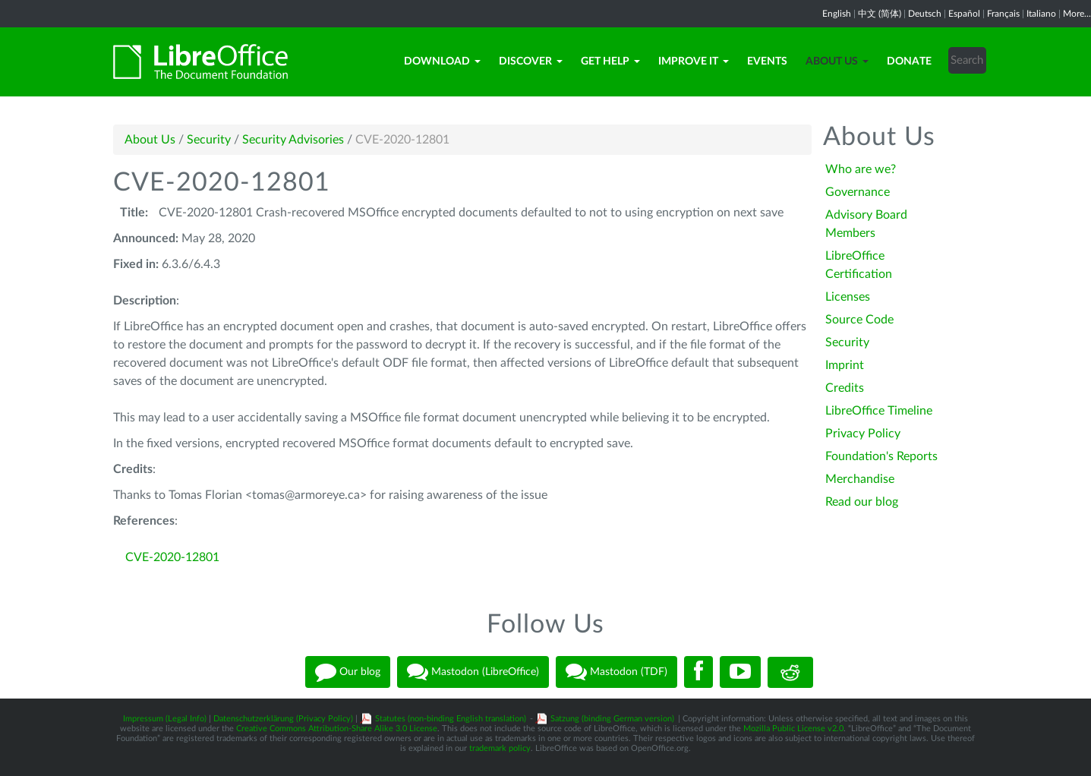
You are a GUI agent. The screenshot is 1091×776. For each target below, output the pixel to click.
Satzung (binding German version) (612, 718)
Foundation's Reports (881, 456)
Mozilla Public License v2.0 (793, 728)
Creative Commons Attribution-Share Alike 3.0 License (336, 728)
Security (209, 140)
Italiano (1041, 13)
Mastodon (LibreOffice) (473, 672)
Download (442, 61)
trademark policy (500, 748)
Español (964, 13)
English (836, 13)
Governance (857, 192)
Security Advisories (293, 140)
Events (767, 61)
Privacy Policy (862, 433)
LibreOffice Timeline (878, 411)
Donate (909, 61)
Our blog (347, 672)
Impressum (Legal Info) (165, 718)
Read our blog (861, 502)
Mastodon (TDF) (616, 672)
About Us (837, 61)
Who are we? (860, 169)
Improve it (693, 61)
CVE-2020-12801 (172, 557)
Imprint (844, 365)
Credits (844, 388)
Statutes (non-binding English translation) (450, 718)
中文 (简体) (879, 13)
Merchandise (859, 479)
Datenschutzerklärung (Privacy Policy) (283, 718)
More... (1077, 13)
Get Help (610, 61)
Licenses (847, 297)
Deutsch (924, 13)
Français (1003, 13)
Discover (531, 61)
